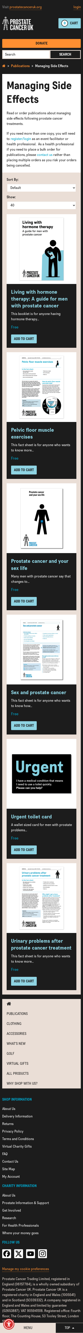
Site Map (8, 1169)
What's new (16, 1043)
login (77, 7)
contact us (44, 154)
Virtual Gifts (17, 1063)
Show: (11, 197)
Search (65, 54)
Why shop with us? (22, 1083)
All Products (18, 1073)
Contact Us (10, 1161)
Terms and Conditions (18, 1139)
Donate (42, 43)
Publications (20, 66)
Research (9, 1218)
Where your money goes (20, 1233)
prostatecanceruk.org (26, 7)
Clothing (14, 1023)
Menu (28, 1327)
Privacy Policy (12, 1131)
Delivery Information (17, 1116)
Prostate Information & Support (25, 1203)
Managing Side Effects (51, 66)
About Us (8, 1108)
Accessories (16, 1033)
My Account (11, 1176)
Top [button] (69, 1327)
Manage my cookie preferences (25, 1269)
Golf (10, 1053)
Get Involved (11, 1210)
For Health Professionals (20, 1225)
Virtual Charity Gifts (17, 1146)
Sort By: (13, 179)
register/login (21, 138)
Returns (8, 1123)
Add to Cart (24, 338)
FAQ (5, 1154)
